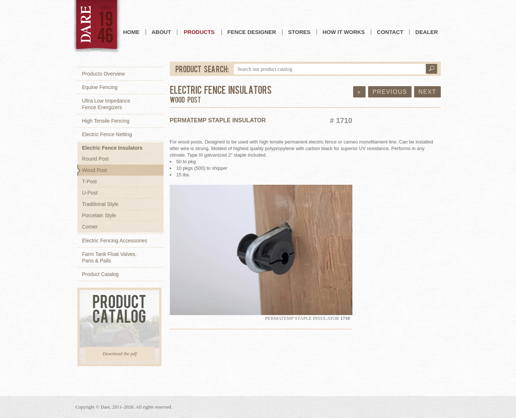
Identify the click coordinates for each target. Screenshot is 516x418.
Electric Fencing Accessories (114, 240)
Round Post (95, 159)
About (161, 32)
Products (199, 32)
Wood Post (94, 170)
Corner (90, 227)
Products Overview (103, 74)
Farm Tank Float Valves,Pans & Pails (109, 257)
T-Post (89, 181)
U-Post (90, 193)
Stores (299, 32)
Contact (390, 32)
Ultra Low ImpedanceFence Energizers (106, 104)
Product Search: (202, 68)
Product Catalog (100, 274)
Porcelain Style (99, 215)
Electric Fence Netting (107, 134)
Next (427, 92)
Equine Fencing (100, 87)
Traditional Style (100, 204)
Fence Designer (252, 32)
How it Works (343, 32)
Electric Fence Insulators (112, 148)
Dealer (426, 32)
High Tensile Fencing (106, 121)
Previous (389, 92)
